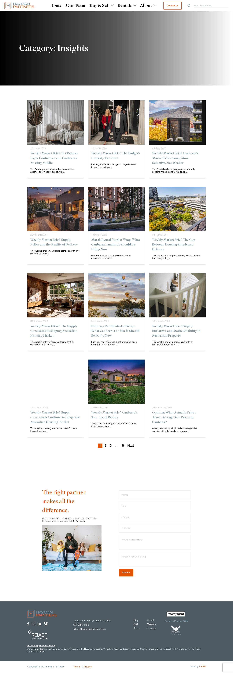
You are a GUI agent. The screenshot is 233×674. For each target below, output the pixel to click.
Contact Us (172, 5)
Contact (151, 630)
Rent (136, 630)
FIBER (202, 668)
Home (56, 5)
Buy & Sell (102, 5)
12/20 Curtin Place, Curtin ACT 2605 (92, 622)
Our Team (75, 5)
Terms (76, 668)
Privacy (88, 668)
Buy (136, 621)
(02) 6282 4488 (81, 626)
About (148, 5)
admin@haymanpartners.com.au (89, 630)
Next (130, 447)
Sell (136, 626)
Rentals (127, 5)
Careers (151, 626)
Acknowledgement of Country (41, 647)
